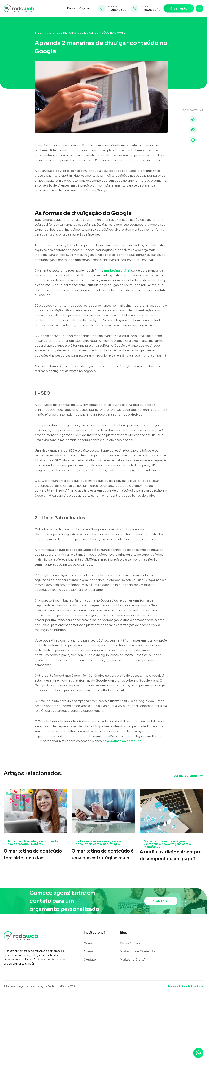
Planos (71, 8)
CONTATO (160, 901)
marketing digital (117, 270)
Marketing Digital (132, 959)
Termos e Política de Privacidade (185, 986)
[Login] (199, 8)
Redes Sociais (130, 943)
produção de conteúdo (124, 741)
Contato (90, 959)
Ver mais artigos (185, 775)
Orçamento (86, 8)
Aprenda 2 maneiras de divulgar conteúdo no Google (86, 33)
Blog (38, 33)
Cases (88, 943)
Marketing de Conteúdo (137, 951)
